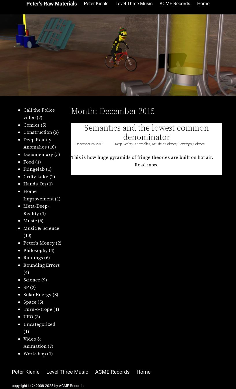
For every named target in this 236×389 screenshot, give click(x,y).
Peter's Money (39, 243)
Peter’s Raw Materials (51, 4)
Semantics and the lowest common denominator (146, 132)
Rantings (33, 257)
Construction (37, 132)
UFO (28, 316)
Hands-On (34, 184)
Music (30, 220)
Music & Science (41, 228)
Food (28, 162)
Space (29, 302)
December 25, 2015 (89, 144)
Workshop (34, 353)
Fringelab (34, 169)
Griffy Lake (35, 176)
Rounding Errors (41, 265)
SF (26, 287)
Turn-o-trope (37, 309)
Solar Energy (37, 294)
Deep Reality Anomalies (132, 144)
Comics (31, 125)
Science (31, 280)
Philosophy (35, 250)
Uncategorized (39, 324)
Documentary (38, 154)
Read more (149, 165)
